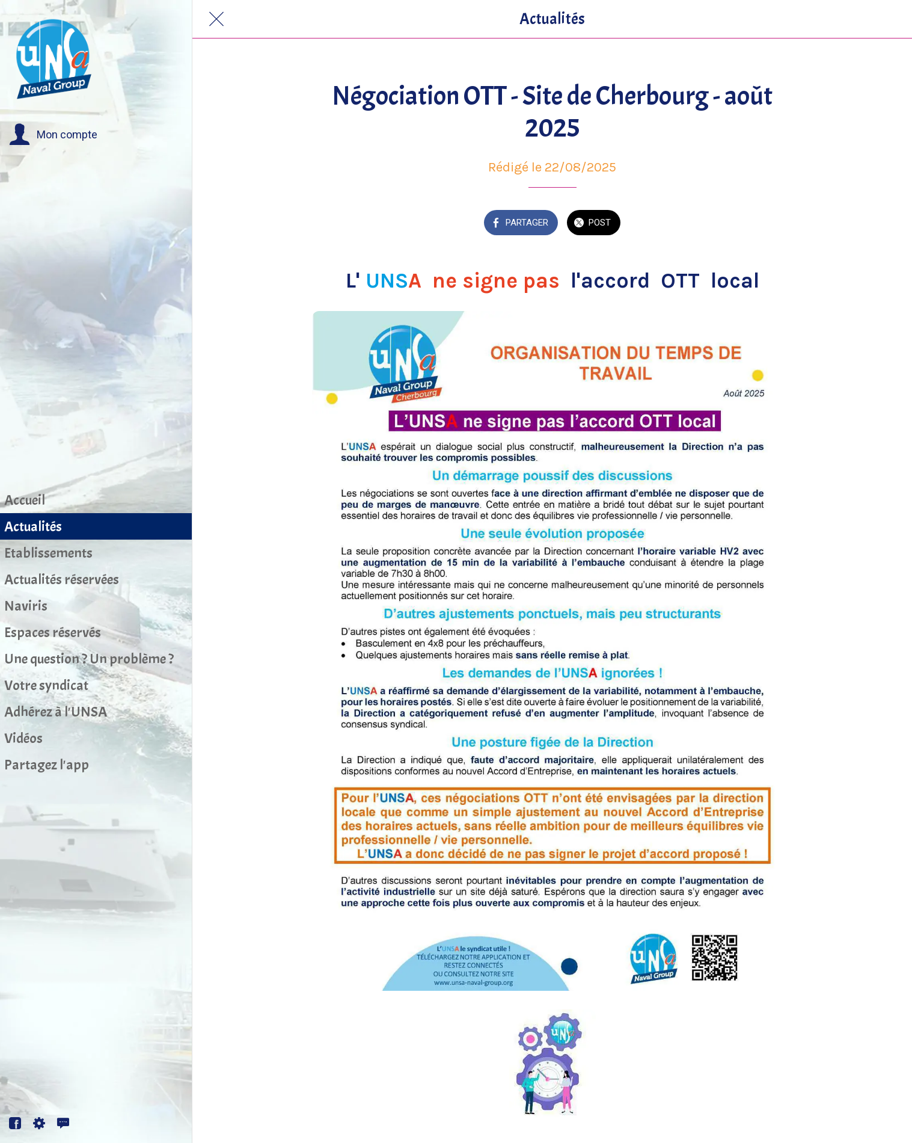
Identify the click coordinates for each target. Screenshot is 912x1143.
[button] (53, 135)
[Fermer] (216, 19)
